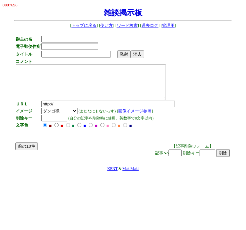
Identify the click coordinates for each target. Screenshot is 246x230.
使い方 (106, 25)
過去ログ (150, 25)
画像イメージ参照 (136, 117)
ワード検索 (127, 25)
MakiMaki (130, 175)
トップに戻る (83, 25)
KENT (112, 175)
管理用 (168, 25)
